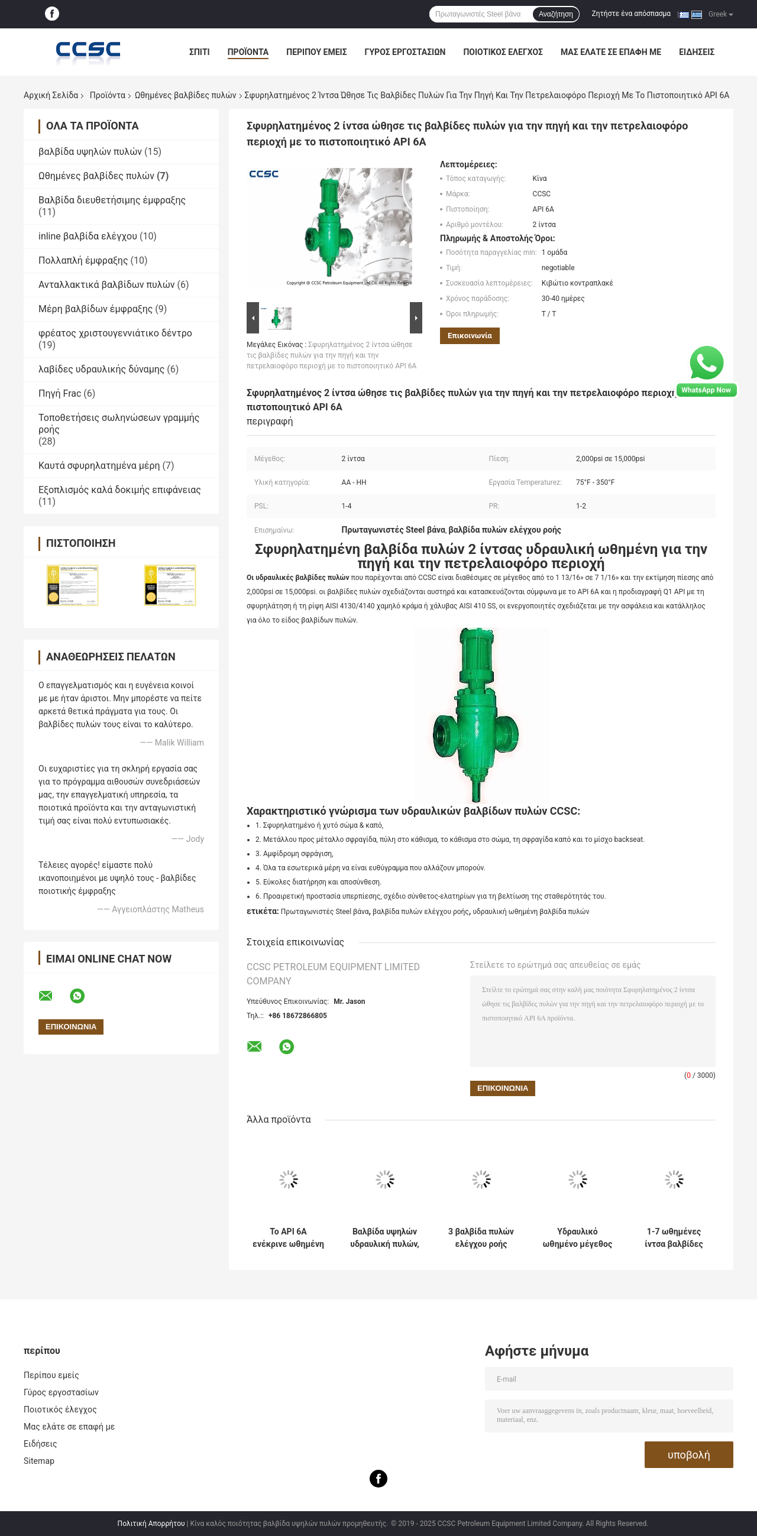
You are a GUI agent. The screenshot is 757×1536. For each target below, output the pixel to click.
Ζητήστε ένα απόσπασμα (631, 13)
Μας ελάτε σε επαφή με (611, 52)
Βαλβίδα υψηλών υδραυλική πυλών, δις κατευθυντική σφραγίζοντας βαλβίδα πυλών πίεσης (384, 1238)
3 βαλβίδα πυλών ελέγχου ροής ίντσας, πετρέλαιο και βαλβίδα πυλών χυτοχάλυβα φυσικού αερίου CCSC (481, 1238)
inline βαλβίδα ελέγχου (87, 236)
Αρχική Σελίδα (51, 95)
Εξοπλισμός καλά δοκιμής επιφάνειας (119, 489)
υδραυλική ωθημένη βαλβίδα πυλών (531, 912)
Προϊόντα (248, 52)
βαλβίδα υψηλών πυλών (90, 151)
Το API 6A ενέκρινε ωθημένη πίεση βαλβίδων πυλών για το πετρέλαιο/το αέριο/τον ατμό (288, 1238)
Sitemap (39, 1461)
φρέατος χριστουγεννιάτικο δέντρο (115, 333)
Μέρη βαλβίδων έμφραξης (95, 309)
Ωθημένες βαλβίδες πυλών (186, 95)
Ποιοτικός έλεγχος (503, 52)
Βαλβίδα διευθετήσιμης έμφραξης (112, 200)
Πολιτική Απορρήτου (151, 1523)
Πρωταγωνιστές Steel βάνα (325, 912)
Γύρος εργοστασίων (405, 52)
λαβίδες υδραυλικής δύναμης (101, 369)
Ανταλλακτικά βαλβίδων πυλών (106, 284)
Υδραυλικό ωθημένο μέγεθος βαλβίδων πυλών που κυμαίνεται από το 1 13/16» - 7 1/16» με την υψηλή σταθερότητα (577, 1238)
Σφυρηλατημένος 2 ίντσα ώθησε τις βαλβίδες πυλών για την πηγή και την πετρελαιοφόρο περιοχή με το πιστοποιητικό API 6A (331, 355)
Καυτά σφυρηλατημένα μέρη (99, 465)
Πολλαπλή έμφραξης (83, 260)
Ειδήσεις (696, 52)
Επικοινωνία (470, 335)
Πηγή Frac (59, 393)
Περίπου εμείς (316, 52)
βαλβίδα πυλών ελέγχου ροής (421, 912)
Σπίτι (199, 52)
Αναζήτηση (556, 14)
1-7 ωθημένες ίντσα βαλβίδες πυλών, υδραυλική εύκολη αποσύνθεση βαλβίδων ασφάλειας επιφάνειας (673, 1238)
